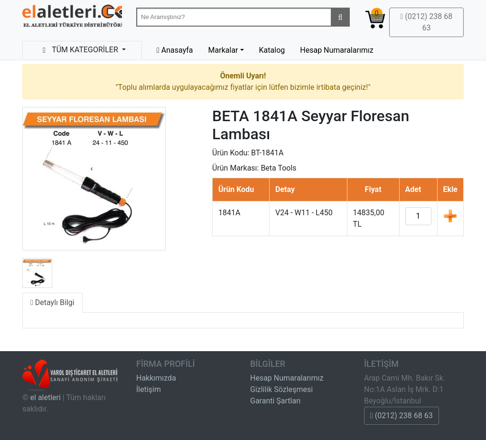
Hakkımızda (156, 378)
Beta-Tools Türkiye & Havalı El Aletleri (72, 18)
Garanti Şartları (275, 400)
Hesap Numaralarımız (337, 50)
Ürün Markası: (235, 167)
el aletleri (45, 397)
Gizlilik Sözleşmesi (281, 389)
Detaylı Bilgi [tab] (52, 302)
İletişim (148, 389)
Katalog (272, 50)
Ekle (450, 215)
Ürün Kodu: (230, 152)
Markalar (223, 50)
